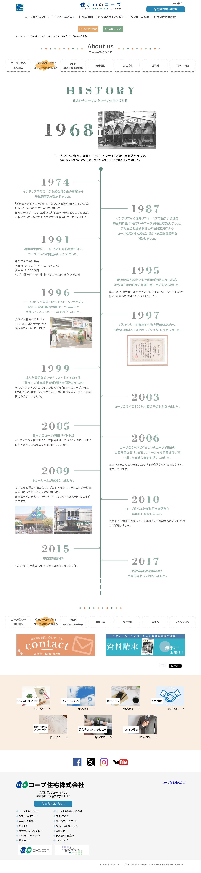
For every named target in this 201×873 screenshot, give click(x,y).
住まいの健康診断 (165, 17)
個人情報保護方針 (65, 838)
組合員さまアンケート (66, 823)
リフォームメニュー (65, 17)
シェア (163, 667)
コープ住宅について (37, 17)
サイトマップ (62, 843)
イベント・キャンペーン (29, 838)
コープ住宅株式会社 (174, 785)
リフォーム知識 (140, 17)
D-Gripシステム (178, 866)
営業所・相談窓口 (27, 823)
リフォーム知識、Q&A (66, 828)
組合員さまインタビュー (112, 17)
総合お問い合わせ (165, 9)
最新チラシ (113, 29)
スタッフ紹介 (176, 3)
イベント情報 (88, 29)
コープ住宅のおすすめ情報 (69, 814)
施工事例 (87, 17)
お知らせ (60, 833)
